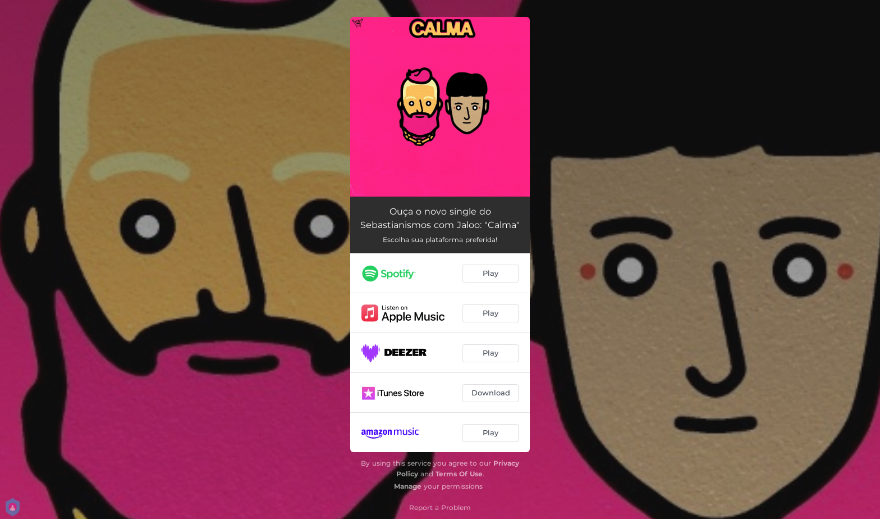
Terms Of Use (459, 474)
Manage (407, 486)
